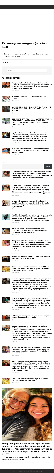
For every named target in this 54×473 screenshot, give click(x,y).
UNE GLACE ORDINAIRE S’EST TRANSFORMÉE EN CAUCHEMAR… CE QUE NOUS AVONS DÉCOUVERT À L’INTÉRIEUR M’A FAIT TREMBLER (29, 230)
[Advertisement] (27, 26)
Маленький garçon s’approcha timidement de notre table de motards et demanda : (31, 257)
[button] (51, 6)
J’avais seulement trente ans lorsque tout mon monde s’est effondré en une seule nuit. (31, 380)
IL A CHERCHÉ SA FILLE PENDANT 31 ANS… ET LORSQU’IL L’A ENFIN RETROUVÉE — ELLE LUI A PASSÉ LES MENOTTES (31, 109)
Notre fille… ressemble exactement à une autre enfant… (29, 98)
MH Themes (39, 471)
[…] (26, 459)
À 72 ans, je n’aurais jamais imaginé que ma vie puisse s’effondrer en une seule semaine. (31, 317)
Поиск (4, 163)
